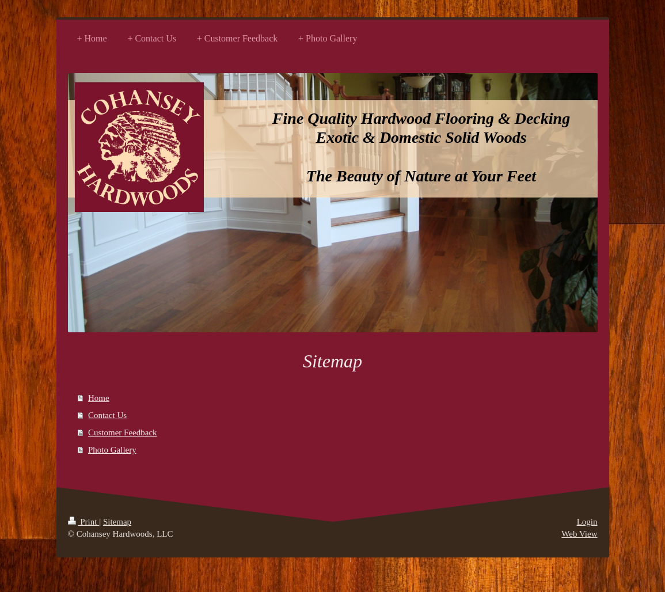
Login (587, 521)
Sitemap (117, 521)
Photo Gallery (112, 449)
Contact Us (107, 415)
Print (84, 521)
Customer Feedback (122, 432)
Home (98, 398)
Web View (579, 533)
